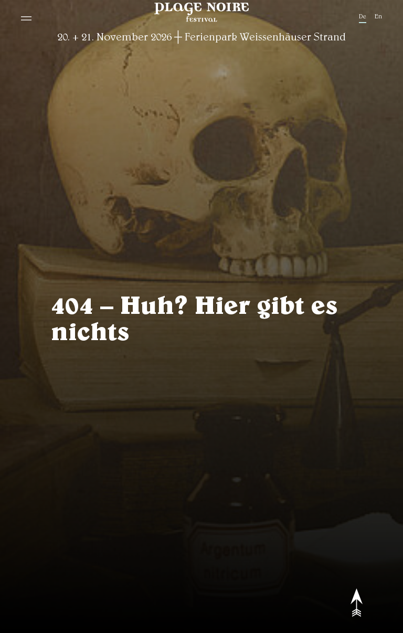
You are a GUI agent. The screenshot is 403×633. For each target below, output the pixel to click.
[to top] (364, 602)
